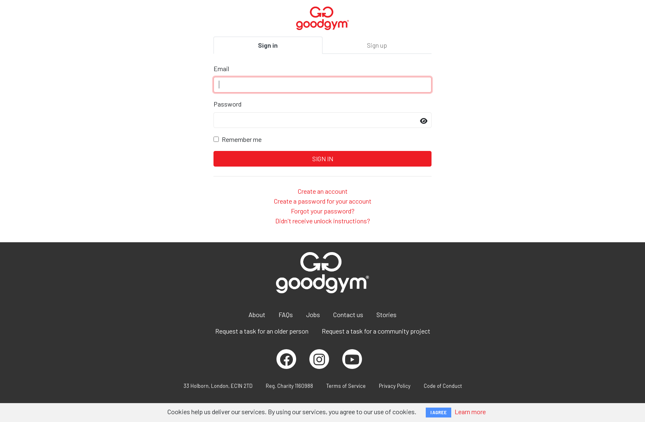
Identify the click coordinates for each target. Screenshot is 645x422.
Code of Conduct (443, 386)
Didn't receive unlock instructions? (322, 221)
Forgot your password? (323, 211)
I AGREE (438, 412)
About (256, 314)
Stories (386, 314)
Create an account (323, 191)
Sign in (268, 45)
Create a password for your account (322, 201)
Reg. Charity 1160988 (289, 386)
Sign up (377, 45)
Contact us (348, 314)
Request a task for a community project (376, 331)
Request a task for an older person (262, 331)
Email (221, 68)
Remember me (242, 139)
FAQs (285, 314)
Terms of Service (346, 386)
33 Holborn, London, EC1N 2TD (218, 386)
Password (227, 104)
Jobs (313, 314)
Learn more (470, 411)
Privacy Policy (395, 386)
